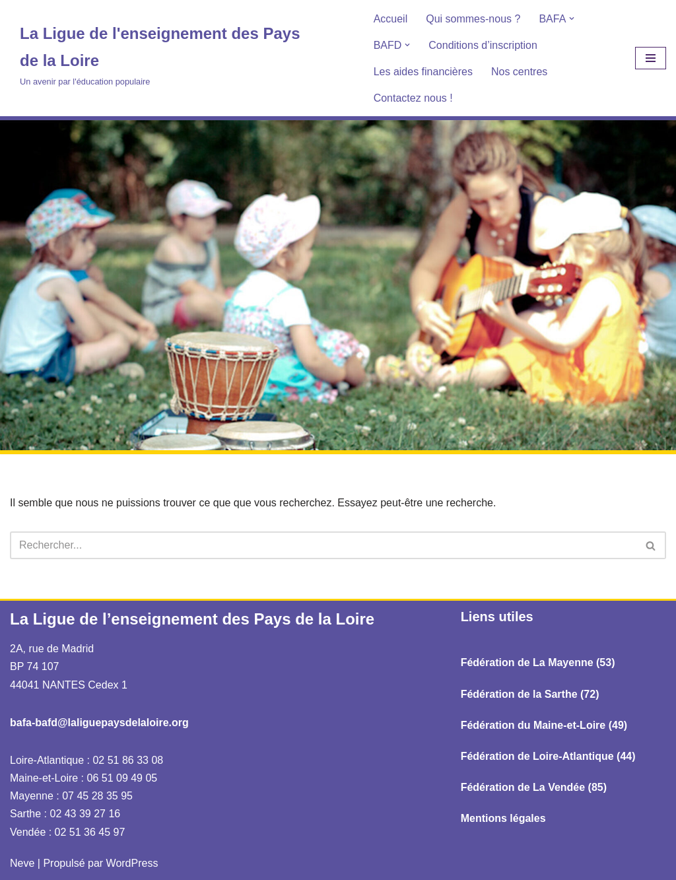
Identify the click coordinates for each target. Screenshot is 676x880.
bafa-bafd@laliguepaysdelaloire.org (99, 722)
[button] (571, 18)
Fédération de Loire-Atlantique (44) (548, 756)
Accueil (391, 18)
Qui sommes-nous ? (473, 18)
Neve (22, 863)
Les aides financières (423, 71)
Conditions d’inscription (482, 45)
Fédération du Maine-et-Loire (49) (544, 725)
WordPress (132, 863)
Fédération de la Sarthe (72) (530, 694)
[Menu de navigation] (650, 58)
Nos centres (519, 71)
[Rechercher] (323, 545)
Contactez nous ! (413, 98)
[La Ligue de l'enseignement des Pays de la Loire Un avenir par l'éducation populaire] (169, 54)
